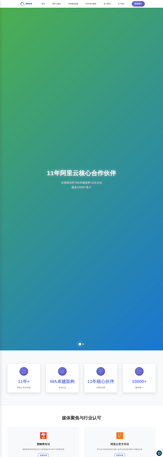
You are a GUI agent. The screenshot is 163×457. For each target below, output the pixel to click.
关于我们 (121, 4)
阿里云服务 (56, 4)
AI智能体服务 (73, 4)
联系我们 (138, 4)
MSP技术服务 (91, 4)
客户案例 (107, 4)
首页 (43, 4)
